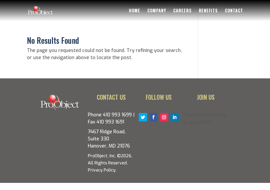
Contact (234, 11)
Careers (182, 11)
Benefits (208, 11)
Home (134, 11)
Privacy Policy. (102, 170)
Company (156, 11)
